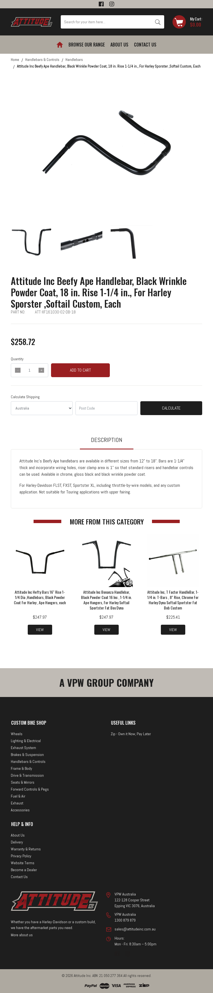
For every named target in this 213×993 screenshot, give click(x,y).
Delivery (17, 842)
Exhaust (17, 803)
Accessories (20, 809)
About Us (119, 44)
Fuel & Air (18, 796)
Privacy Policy (21, 855)
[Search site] (157, 22)
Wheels (16, 733)
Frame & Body (21, 768)
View (40, 629)
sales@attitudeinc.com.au (135, 929)
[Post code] (106, 408)
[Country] (42, 408)
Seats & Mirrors (22, 782)
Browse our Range (87, 44)
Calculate (171, 408)
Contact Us (145, 44)
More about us (22, 934)
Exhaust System (23, 747)
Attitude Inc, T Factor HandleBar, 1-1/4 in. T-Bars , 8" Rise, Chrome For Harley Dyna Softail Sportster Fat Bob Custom (173, 600)
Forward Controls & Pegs (30, 789)
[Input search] (106, 22)
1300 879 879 (125, 920)
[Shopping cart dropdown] (187, 22)
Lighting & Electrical (26, 740)
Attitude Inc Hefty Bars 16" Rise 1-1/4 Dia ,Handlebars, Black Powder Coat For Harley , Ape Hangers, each (40, 597)
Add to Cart (80, 370)
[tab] (106, 442)
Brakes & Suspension (27, 754)
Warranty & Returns (26, 849)
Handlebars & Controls (28, 761)
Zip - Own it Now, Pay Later (131, 733)
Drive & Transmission (27, 775)
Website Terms (22, 862)
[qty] (29, 370)
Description (106, 440)
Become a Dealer (24, 869)
